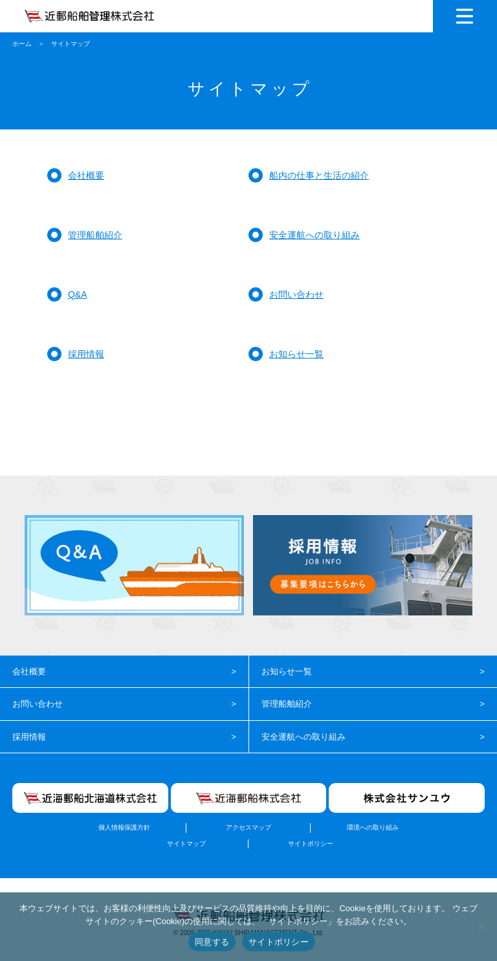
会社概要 (86, 175)
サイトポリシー (310, 843)
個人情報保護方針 (124, 827)
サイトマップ (186, 843)
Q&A (77, 294)
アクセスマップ (248, 827)
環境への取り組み (373, 827)
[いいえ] (480, 926)
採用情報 (86, 354)
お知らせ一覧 (296, 354)
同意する (212, 942)
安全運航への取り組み (314, 235)
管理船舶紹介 (95, 235)
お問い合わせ (296, 294)
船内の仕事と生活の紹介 (319, 175)
